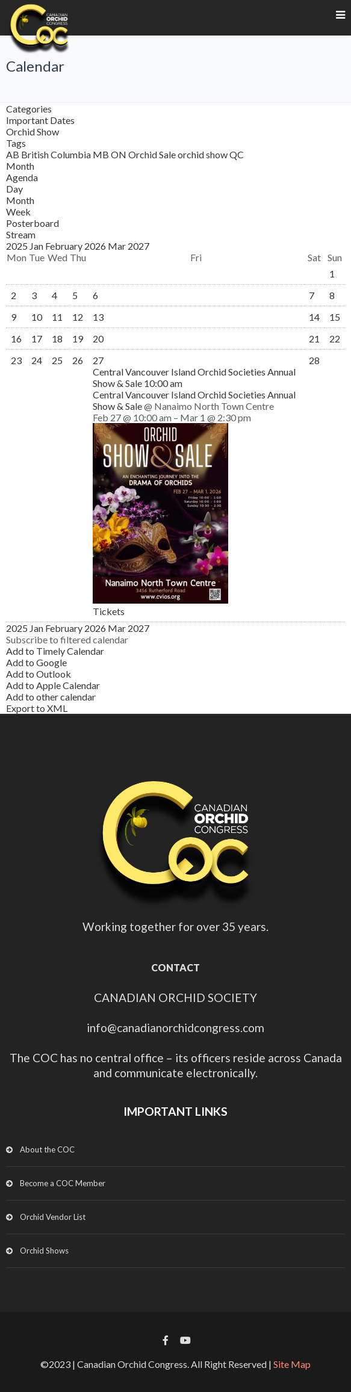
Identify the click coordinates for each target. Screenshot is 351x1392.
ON (119, 154)
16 (16, 338)
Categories (29, 108)
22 (334, 338)
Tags (16, 143)
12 (77, 317)
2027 (138, 246)
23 (16, 360)
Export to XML (36, 708)
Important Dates (40, 120)
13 (98, 317)
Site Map (292, 1364)
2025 (18, 246)
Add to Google (36, 662)
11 (57, 317)
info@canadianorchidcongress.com (175, 1028)
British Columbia (57, 154)
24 (36, 360)
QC (236, 154)
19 (77, 338)
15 (334, 317)
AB (13, 154)
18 (57, 338)
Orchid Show (32, 131)
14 (314, 317)
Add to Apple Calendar (53, 685)
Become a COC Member (62, 1183)
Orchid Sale (153, 154)
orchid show (203, 154)
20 (98, 338)
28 (314, 360)
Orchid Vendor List (52, 1217)
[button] (67, 639)
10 (36, 317)
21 (314, 338)
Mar (118, 246)
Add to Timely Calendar (55, 651)
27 (98, 360)
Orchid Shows (44, 1250)
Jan (37, 246)
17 (36, 338)
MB (102, 154)
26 (77, 360)
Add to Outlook (38, 673)
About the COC (47, 1149)
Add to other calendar (51, 696)
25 (57, 360)
